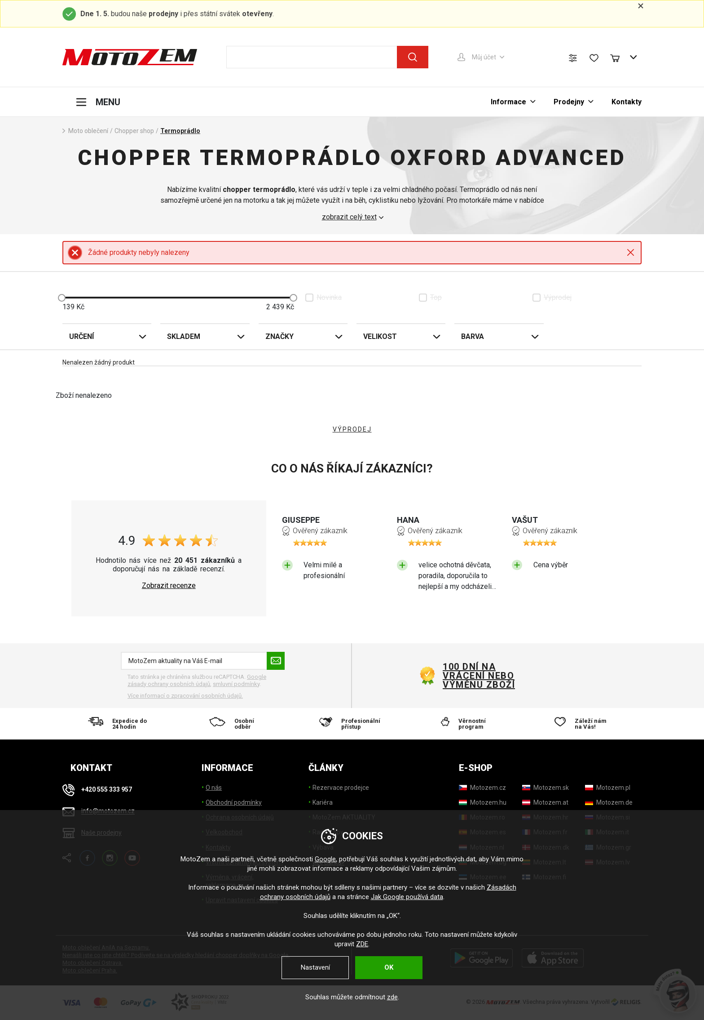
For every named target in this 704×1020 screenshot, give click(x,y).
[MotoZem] (130, 57)
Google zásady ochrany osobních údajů (197, 680)
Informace (508, 102)
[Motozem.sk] (545, 788)
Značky (279, 336)
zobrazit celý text (349, 217)
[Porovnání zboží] (572, 58)
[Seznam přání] (594, 58)
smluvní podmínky (236, 684)
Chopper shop (134, 131)
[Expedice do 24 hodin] (120, 723)
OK (388, 967)
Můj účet (484, 57)
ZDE (362, 944)
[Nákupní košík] (619, 57)
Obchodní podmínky (234, 802)
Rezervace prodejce (340, 787)
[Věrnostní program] (468, 723)
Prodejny (569, 102)
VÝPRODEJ (352, 429)
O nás (214, 787)
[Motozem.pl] (607, 788)
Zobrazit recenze (169, 585)
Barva (472, 336)
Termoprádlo (180, 131)
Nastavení (315, 967)
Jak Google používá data (407, 897)
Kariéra (322, 802)
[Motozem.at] (545, 802)
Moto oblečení (88, 131)
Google (325, 859)
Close (630, 252)
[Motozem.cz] (482, 788)
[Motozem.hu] (482, 802)
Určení (81, 336)
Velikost (380, 336)
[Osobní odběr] (236, 723)
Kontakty (627, 102)
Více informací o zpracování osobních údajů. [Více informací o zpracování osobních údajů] (185, 695)
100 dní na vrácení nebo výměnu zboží (479, 675)
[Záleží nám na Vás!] (583, 723)
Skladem (183, 336)
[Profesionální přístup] (352, 723)
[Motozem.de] (609, 802)
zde (392, 997)
